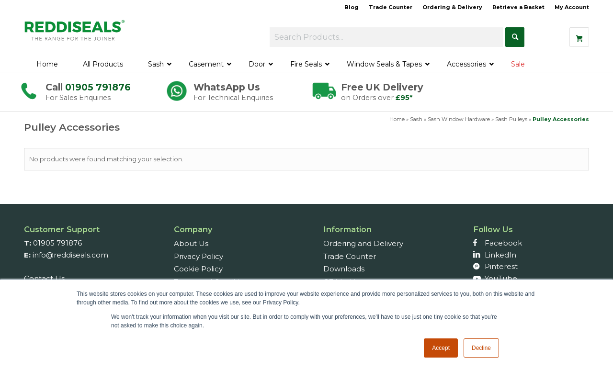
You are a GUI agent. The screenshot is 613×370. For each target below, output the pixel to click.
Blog (351, 7)
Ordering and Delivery (363, 243)
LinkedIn (500, 254)
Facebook (503, 242)
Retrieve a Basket (518, 7)
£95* (404, 97)
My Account (572, 7)
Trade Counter (390, 7)
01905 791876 (98, 87)
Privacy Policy (198, 256)
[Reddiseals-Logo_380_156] (75, 35)
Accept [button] (441, 348)
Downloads (343, 268)
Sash (416, 119)
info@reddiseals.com (70, 254)
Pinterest (501, 266)
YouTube (501, 278)
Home (397, 119)
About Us (191, 243)
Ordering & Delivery (452, 7)
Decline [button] (481, 348)
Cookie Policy (198, 268)
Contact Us (44, 278)
